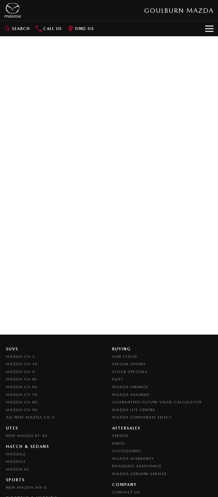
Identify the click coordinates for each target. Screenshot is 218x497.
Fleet (117, 379)
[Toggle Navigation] (209, 28)
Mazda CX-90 (22, 409)
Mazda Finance (130, 387)
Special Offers (129, 364)
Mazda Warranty (133, 458)
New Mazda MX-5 (26, 487)
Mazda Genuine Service (139, 473)
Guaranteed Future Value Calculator (157, 402)
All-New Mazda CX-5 (30, 417)
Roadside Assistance (137, 466)
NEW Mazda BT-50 (27, 435)
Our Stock (125, 356)
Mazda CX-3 (20, 356)
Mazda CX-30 (22, 364)
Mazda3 (16, 461)
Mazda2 (16, 454)
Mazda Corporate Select (142, 417)
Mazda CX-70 (22, 394)
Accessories (126, 451)
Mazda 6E (17, 469)
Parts (118, 443)
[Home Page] (12, 10)
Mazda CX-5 (20, 371)
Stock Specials (130, 371)
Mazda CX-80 (22, 402)
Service (120, 435)
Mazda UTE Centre (133, 409)
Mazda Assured (131, 394)
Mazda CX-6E (21, 379)
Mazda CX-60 (22, 387)
